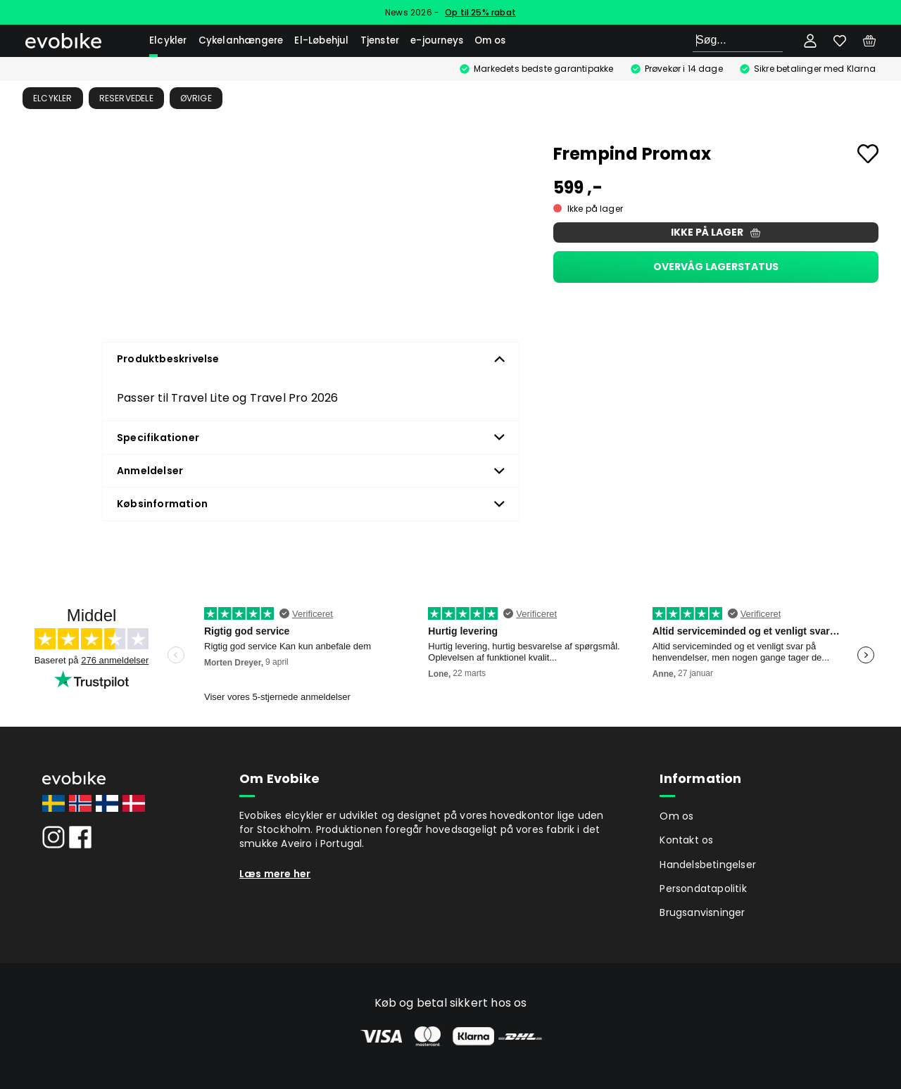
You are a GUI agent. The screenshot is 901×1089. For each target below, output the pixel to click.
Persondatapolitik (703, 888)
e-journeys (436, 40)
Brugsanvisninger (702, 912)
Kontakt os (686, 840)
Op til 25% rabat (480, 12)
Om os (489, 40)
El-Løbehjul (321, 40)
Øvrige (196, 98)
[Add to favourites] (867, 153)
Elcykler (168, 40)
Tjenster (380, 40)
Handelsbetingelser (708, 865)
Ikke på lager (715, 232)
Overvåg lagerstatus (716, 267)
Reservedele (126, 98)
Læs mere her (274, 874)
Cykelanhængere (241, 40)
